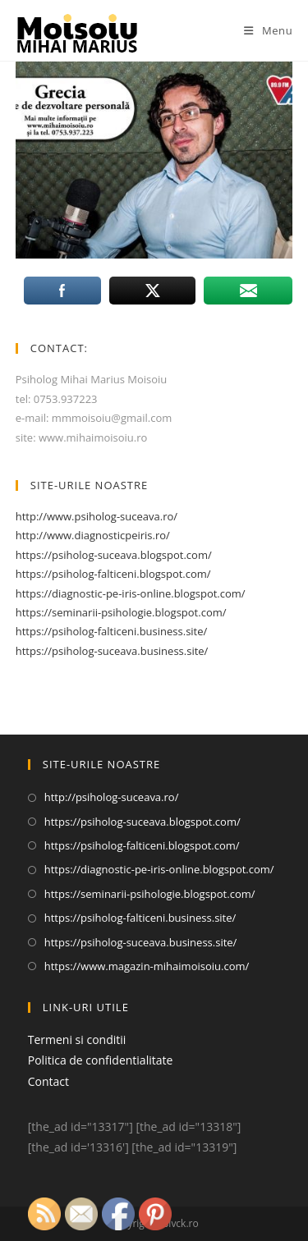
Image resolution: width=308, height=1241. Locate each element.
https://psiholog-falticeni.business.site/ (112, 631)
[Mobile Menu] (268, 30)
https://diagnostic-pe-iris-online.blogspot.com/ (131, 593)
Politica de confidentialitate (100, 1060)
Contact (48, 1081)
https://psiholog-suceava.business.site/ (112, 650)
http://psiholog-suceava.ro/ (111, 797)
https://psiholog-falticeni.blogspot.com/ (113, 573)
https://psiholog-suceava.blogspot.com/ (114, 554)
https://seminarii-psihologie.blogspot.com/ (121, 612)
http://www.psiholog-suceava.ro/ (96, 516)
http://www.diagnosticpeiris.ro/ (93, 535)
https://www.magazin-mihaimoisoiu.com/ (147, 966)
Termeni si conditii (77, 1039)
